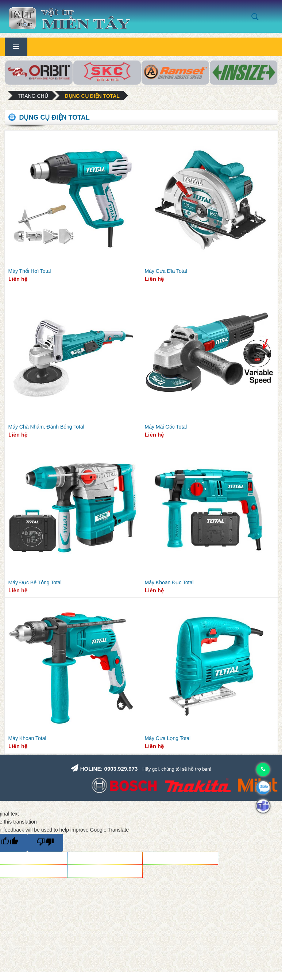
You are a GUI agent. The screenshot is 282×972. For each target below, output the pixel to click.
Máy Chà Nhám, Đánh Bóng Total (46, 427)
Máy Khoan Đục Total (169, 582)
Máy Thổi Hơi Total (29, 271)
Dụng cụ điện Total (92, 96)
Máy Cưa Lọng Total (168, 738)
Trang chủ (33, 96)
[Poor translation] (45, 843)
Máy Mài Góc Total (166, 427)
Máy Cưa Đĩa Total (166, 271)
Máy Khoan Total (27, 738)
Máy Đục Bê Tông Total (35, 582)
